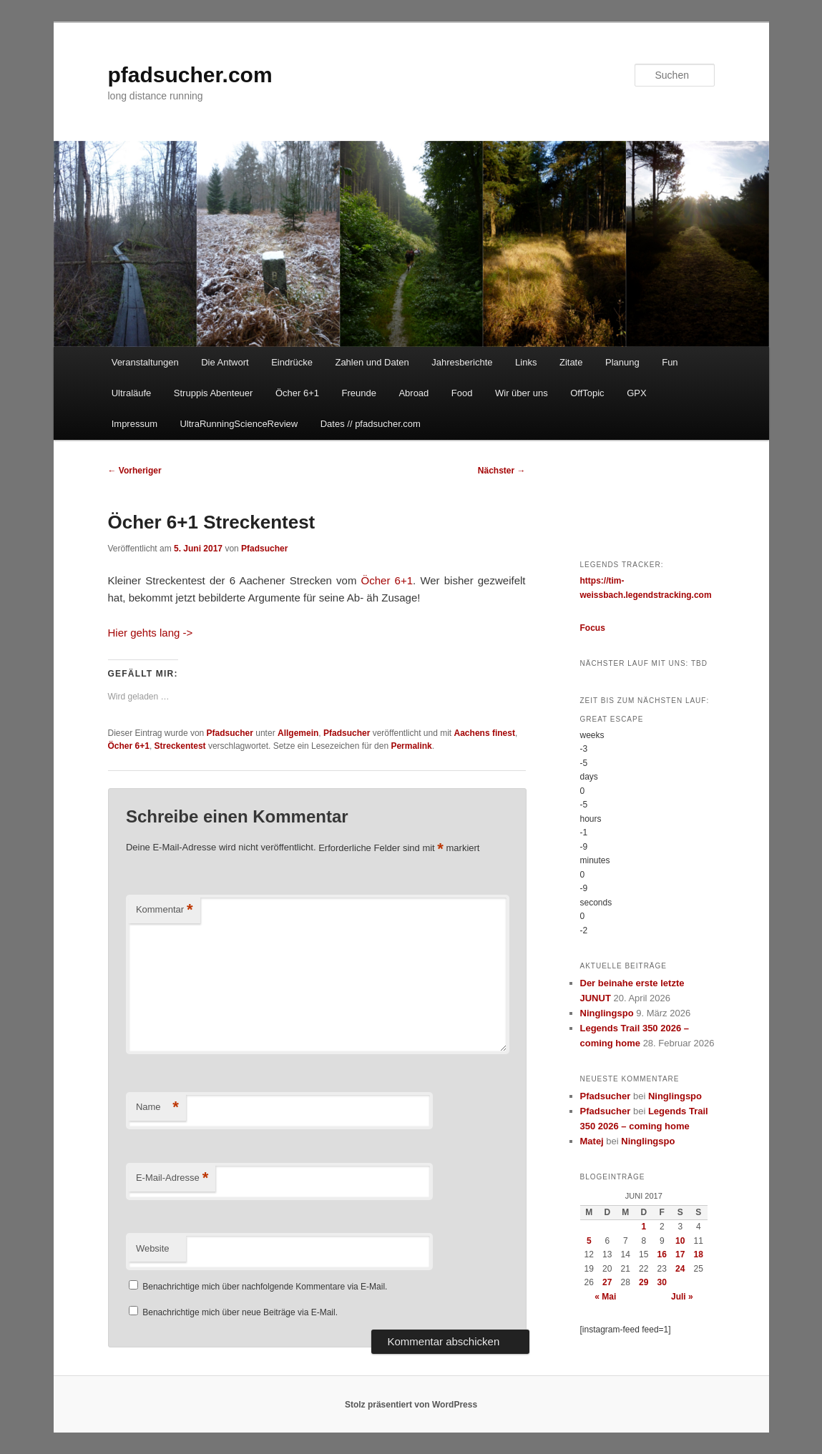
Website (153, 1248)
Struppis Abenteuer (213, 393)
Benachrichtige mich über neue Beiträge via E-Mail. (240, 1312)
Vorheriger (135, 471)
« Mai (605, 1297)
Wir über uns (521, 393)
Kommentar (164, 910)
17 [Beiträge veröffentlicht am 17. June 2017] (680, 1254)
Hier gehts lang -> (150, 633)
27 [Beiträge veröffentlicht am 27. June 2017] (607, 1282)
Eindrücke (292, 362)
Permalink (411, 746)
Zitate (571, 362)
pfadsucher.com (190, 75)
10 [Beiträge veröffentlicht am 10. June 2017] (680, 1241)
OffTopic (587, 393)
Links (526, 362)
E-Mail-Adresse (172, 1178)
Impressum (134, 423)
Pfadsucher (264, 549)
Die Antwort (224, 362)
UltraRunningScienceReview (239, 423)
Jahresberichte (461, 362)
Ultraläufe (132, 393)
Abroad (413, 393)
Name (157, 1107)
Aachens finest (484, 733)
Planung (622, 362)
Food (462, 393)
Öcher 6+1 (297, 393)
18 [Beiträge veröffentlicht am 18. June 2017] (698, 1254)
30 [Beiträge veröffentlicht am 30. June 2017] (662, 1282)
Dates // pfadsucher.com (371, 423)
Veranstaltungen (145, 362)
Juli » (682, 1297)
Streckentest (180, 746)
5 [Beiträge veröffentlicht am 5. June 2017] (589, 1241)
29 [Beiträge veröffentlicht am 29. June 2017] (643, 1282)
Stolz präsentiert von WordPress (411, 1405)
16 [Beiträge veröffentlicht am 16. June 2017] (662, 1254)
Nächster (502, 471)
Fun (669, 362)
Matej (592, 1141)
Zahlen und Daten (371, 362)
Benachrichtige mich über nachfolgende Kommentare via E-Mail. (264, 1287)
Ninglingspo (607, 1013)
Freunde (358, 393)
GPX (636, 393)
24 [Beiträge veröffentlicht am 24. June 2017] (680, 1269)
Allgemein (298, 733)
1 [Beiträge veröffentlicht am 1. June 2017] (643, 1227)
